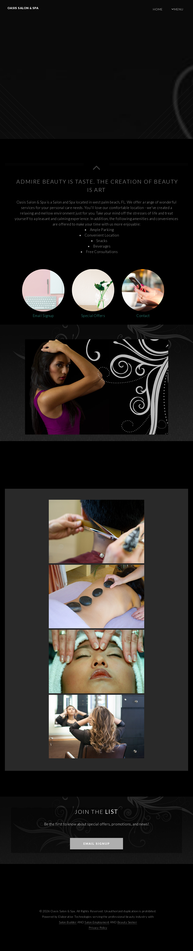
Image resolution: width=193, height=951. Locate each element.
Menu (178, 9)
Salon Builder (68, 922)
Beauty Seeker (127, 922)
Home (158, 9)
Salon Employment (97, 922)
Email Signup (96, 843)
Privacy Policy (98, 927)
